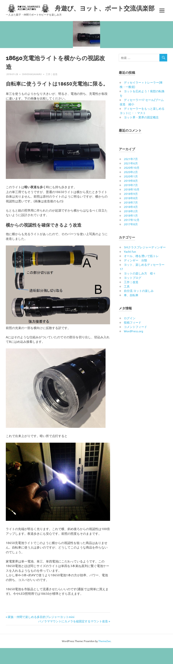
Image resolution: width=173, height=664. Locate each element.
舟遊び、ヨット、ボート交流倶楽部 (110, 8)
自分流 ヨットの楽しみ (139, 306)
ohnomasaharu (32, 90)
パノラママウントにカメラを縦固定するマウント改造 (73, 637)
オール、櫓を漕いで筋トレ (141, 272)
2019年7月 (131, 201)
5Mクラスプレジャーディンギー (145, 263)
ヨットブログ (132, 293)
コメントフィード (135, 342)
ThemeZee (104, 657)
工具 (127, 302)
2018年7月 (131, 218)
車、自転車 (131, 311)
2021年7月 (131, 175)
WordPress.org (133, 347)
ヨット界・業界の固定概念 (141, 133)
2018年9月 (131, 209)
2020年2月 (131, 188)
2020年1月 (131, 192)
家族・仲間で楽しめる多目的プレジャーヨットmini (41, 632)
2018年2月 (131, 227)
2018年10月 (131, 205)
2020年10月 (131, 183)
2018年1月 (131, 231)
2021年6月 (131, 179)
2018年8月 (131, 214)
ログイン (129, 334)
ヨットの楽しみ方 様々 (140, 289)
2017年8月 (131, 240)
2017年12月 (131, 235)
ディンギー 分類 (135, 276)
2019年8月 (131, 196)
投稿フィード (132, 338)
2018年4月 (131, 222)
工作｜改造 (51, 90)
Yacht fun (130, 267)
